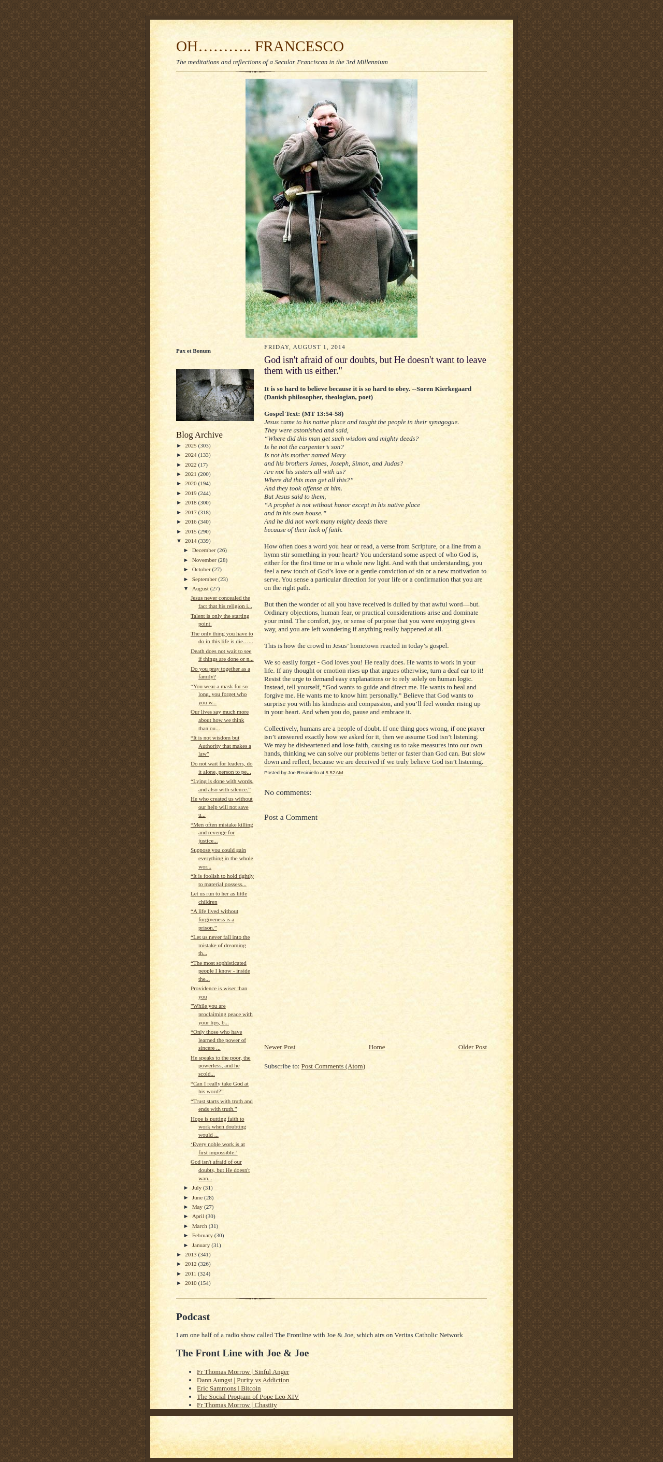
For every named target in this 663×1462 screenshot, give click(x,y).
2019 (191, 493)
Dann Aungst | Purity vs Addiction (243, 1380)
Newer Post (279, 1047)
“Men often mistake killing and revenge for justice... (222, 832)
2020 (191, 483)
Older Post (472, 1047)
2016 (191, 521)
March (200, 1226)
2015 (191, 531)
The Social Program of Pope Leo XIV (248, 1396)
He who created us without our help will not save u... (222, 806)
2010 (191, 1283)
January (202, 1245)
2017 (191, 512)
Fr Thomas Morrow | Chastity (237, 1405)
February (203, 1235)
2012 (191, 1264)
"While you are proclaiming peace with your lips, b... (222, 1014)
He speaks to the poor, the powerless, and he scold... (221, 1065)
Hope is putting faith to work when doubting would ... (218, 1127)
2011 (191, 1273)
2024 (191, 455)
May (198, 1207)
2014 (191, 541)
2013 (191, 1254)
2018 (191, 502)
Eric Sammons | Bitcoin (229, 1388)
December (205, 550)
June (198, 1197)
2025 (191, 445)
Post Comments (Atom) (333, 1066)
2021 (191, 474)
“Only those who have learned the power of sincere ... (218, 1040)
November (205, 560)
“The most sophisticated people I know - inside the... (220, 971)
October (202, 569)
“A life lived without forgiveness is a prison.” (214, 919)
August (201, 588)
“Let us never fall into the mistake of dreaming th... (220, 945)
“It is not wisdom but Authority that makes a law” (221, 745)
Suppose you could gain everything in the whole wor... (222, 858)
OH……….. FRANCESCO (260, 46)
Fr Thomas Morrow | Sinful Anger (243, 1372)
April (199, 1216)
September (205, 579)
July (197, 1187)
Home (377, 1047)
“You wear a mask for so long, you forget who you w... (219, 694)
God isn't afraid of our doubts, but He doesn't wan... (220, 1170)
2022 (191, 464)
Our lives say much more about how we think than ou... (220, 719)
